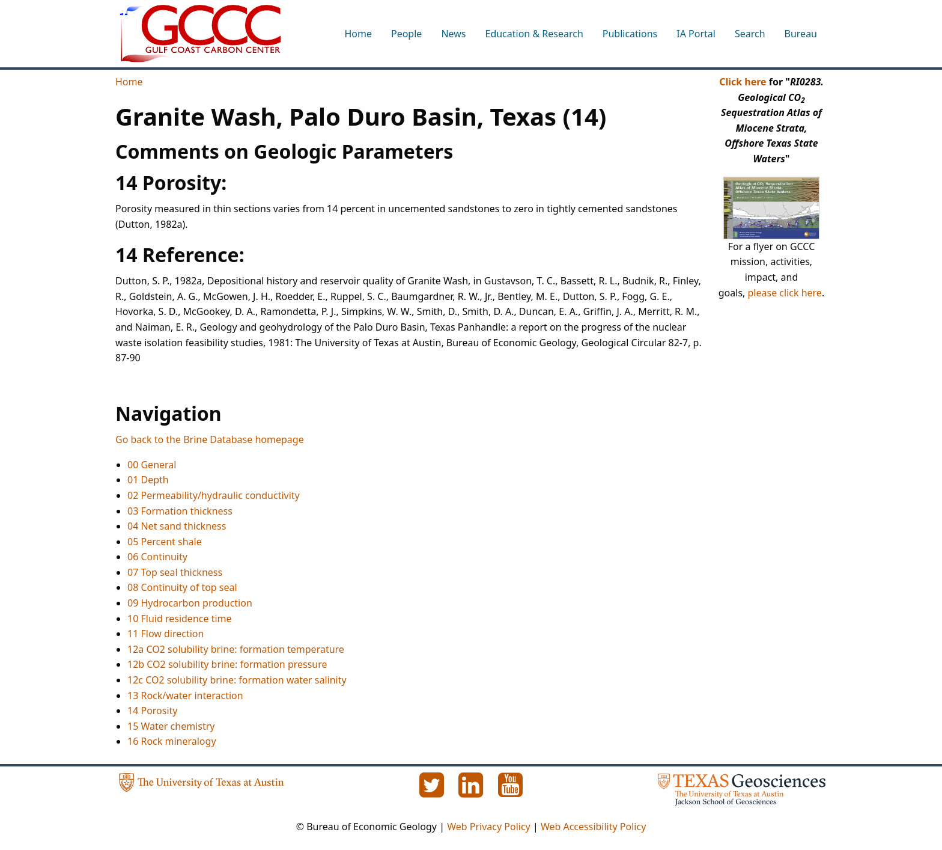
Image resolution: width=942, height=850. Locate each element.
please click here (785, 292)
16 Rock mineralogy (171, 741)
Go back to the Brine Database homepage (209, 439)
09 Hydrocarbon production (189, 603)
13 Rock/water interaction (185, 695)
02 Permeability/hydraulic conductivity (213, 495)
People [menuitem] (406, 33)
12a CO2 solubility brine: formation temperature (235, 649)
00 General (151, 464)
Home (129, 81)
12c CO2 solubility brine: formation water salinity (237, 679)
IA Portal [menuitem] (696, 33)
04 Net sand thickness (176, 526)
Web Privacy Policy (488, 826)
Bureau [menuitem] (801, 33)
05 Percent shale (164, 541)
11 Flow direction (165, 633)
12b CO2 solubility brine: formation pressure (227, 664)
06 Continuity (157, 556)
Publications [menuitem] (630, 33)
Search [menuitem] (750, 33)
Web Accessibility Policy (593, 826)
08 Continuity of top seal (182, 587)
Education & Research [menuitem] (534, 33)
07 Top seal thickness (174, 572)
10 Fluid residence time (179, 618)
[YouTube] (510, 791)
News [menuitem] (453, 33)
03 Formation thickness (179, 511)
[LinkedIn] (472, 791)
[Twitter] (432, 791)
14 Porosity (152, 710)
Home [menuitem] (358, 33)
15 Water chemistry (170, 726)
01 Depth (148, 479)
